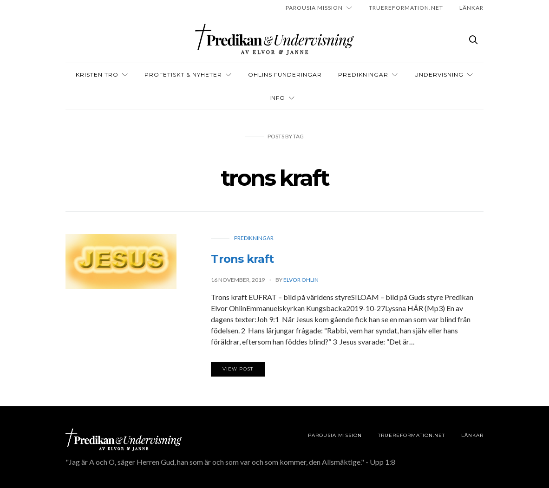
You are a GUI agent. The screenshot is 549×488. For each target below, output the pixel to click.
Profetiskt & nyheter (183, 74)
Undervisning (439, 74)
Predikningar (363, 74)
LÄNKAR (471, 7)
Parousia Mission (314, 7)
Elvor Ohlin (301, 279)
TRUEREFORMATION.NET (406, 7)
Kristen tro (97, 74)
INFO (277, 97)
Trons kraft (242, 259)
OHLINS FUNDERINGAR (285, 74)
